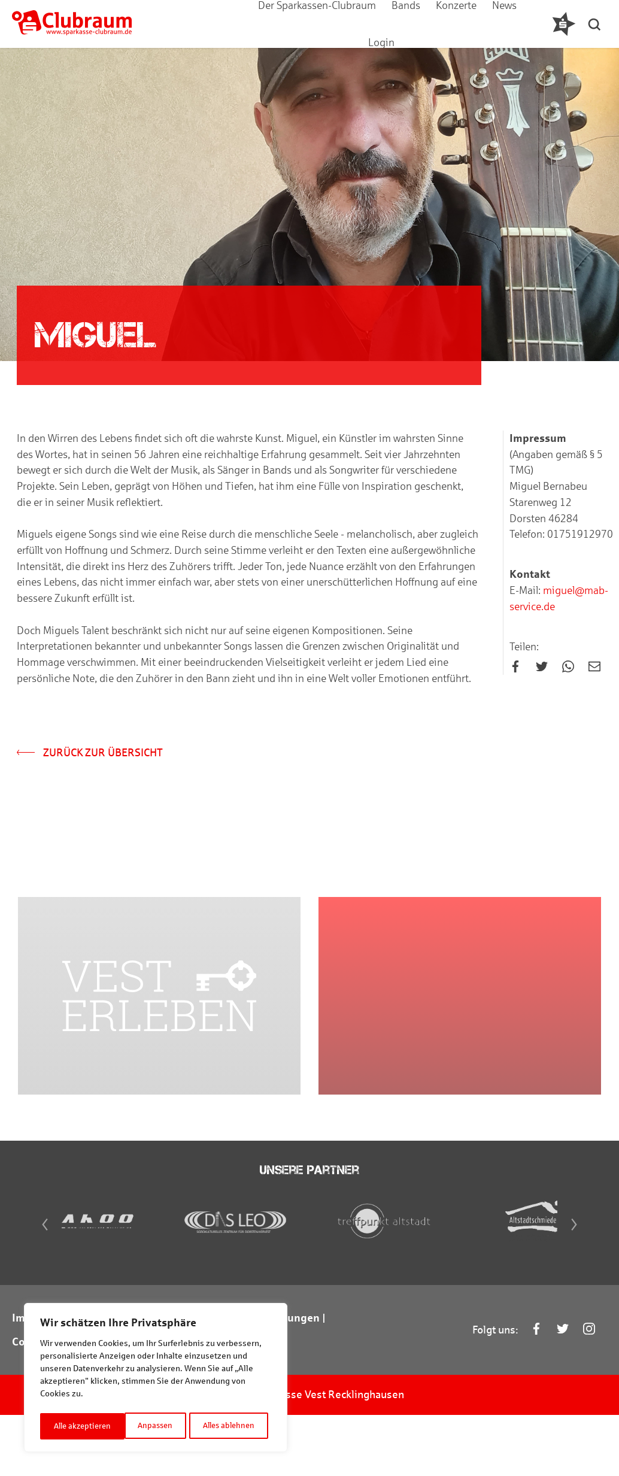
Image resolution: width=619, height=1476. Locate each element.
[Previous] (28, 1290)
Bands (373, 24)
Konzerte (423, 24)
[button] (598, 24)
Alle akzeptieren (229, 1426)
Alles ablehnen (144, 1426)
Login (513, 24)
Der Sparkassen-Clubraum (285, 24)
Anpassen (70, 1426)
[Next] (591, 1290)
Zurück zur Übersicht (91, 763)
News (472, 24)
